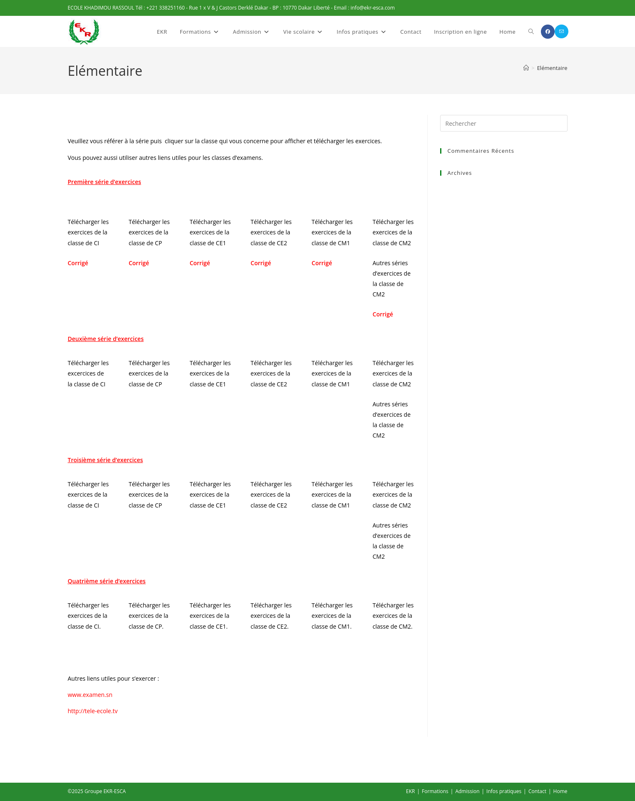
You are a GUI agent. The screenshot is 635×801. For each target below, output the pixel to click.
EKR (410, 791)
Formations (435, 791)
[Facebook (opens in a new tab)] (548, 32)
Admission (467, 791)
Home (560, 791)
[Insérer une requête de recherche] (504, 123)
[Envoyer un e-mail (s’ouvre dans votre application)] (561, 31)
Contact (537, 791)
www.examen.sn (90, 695)
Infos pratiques (503, 791)
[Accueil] (526, 68)
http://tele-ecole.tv (93, 711)
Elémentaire (552, 68)
